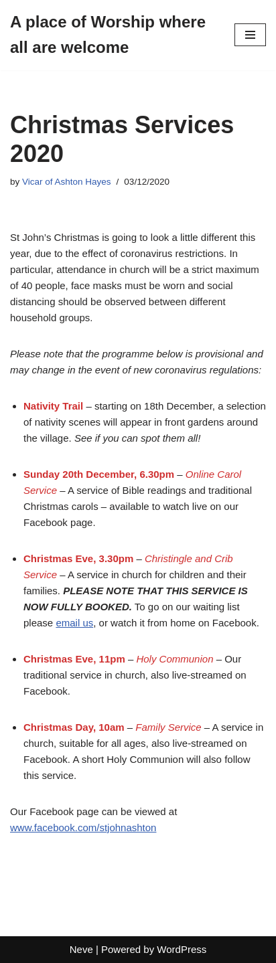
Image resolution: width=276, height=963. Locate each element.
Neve (81, 949)
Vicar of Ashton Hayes (66, 182)
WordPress (181, 949)
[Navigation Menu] (250, 34)
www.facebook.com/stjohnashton (83, 827)
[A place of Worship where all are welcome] (112, 35)
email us (74, 622)
